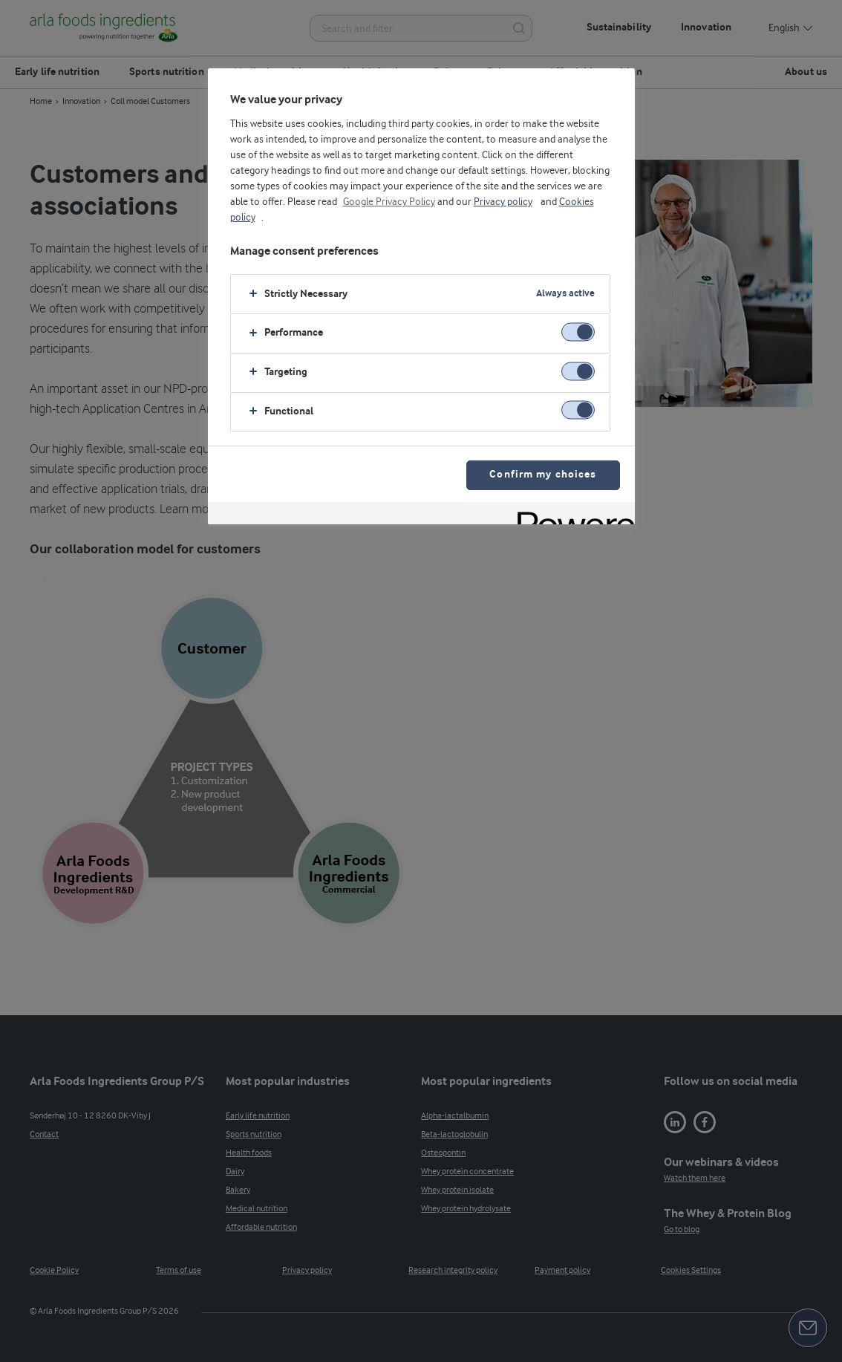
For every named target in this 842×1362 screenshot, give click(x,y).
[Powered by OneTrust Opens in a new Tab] (571, 515)
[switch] (578, 332)
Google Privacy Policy (389, 202)
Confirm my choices (542, 474)
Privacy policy (503, 202)
